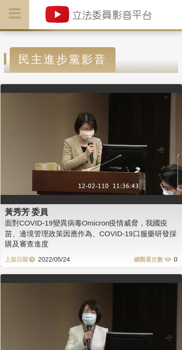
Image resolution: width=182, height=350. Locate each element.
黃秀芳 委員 (27, 212)
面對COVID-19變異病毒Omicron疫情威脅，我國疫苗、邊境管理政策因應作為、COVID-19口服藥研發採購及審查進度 (91, 233)
